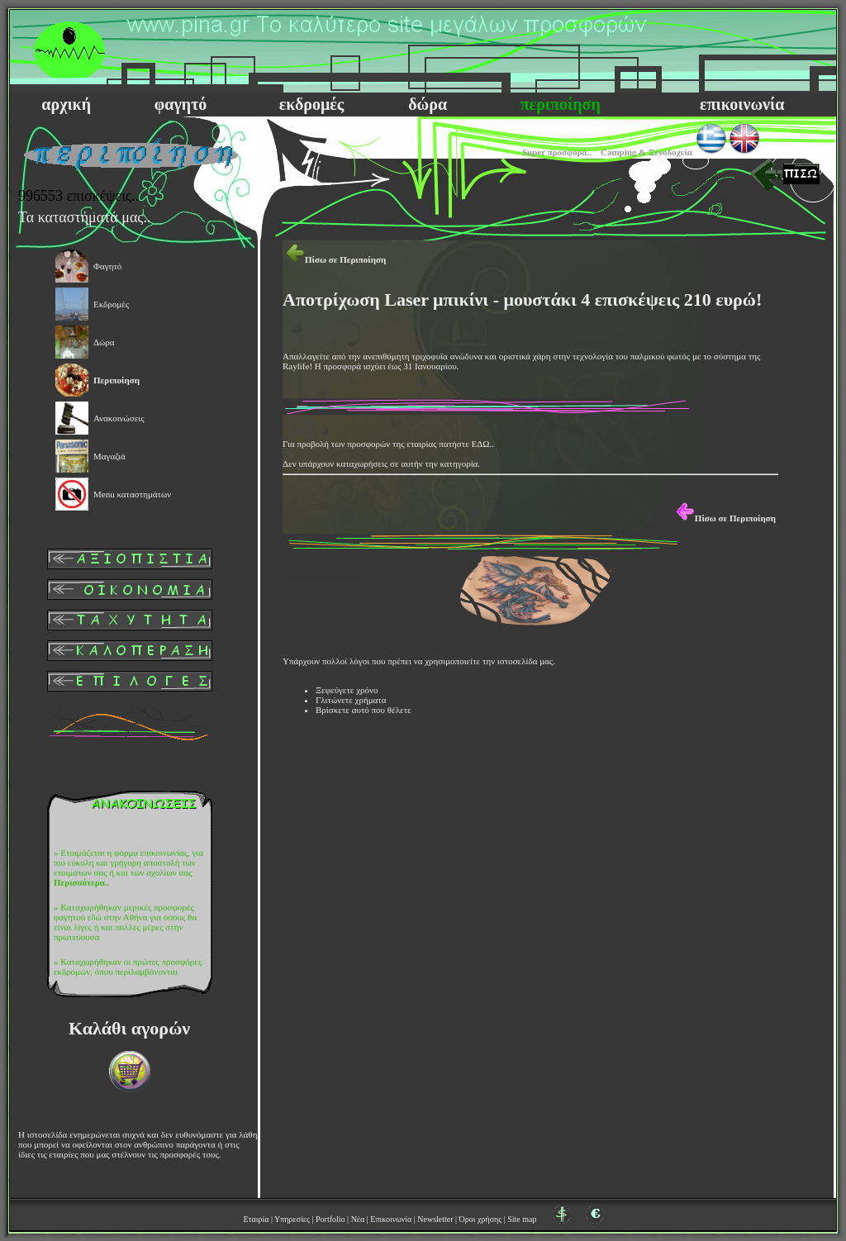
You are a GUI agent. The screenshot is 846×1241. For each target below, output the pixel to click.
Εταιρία (256, 1219)
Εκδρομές (111, 304)
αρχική (66, 104)
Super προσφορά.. (557, 152)
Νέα (358, 1219)
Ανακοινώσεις (119, 418)
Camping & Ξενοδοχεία (646, 152)
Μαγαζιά (109, 456)
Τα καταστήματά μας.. (84, 217)
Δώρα (104, 342)
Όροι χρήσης (480, 1219)
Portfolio (330, 1219)
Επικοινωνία (390, 1219)
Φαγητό (107, 266)
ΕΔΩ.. (483, 444)
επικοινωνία (742, 104)
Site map (521, 1219)
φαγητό (180, 104)
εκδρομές (311, 104)
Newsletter (435, 1219)
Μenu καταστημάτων (132, 494)
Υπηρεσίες (292, 1219)
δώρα (427, 104)
